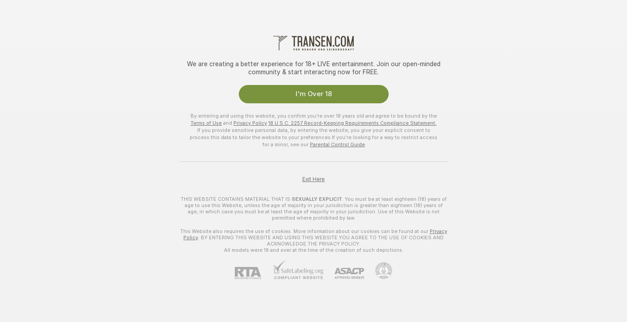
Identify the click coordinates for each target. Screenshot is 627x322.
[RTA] (253, 273)
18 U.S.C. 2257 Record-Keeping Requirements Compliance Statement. (352, 123)
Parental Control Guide (337, 144)
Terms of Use (206, 123)
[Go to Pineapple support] (378, 270)
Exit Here (313, 179)
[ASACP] (343, 273)
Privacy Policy (250, 123)
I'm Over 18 (314, 94)
